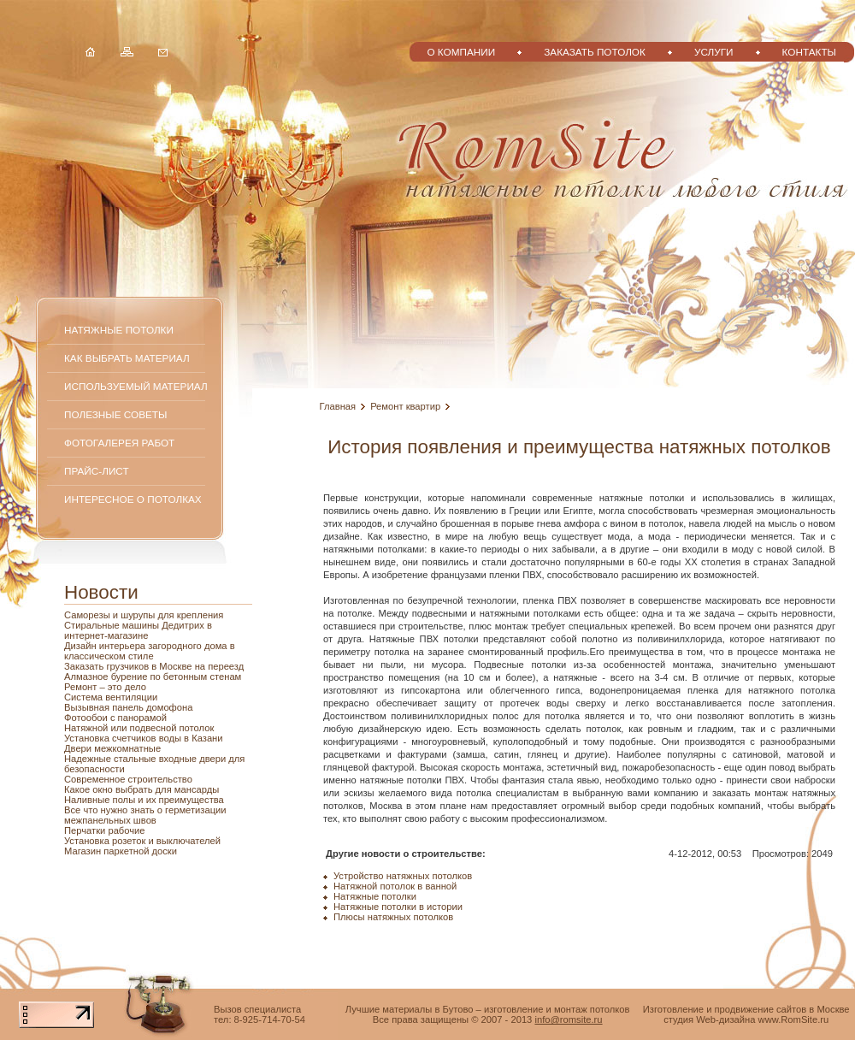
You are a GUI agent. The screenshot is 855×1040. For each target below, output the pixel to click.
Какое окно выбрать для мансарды (141, 789)
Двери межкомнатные (112, 748)
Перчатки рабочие (104, 830)
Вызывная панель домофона (128, 707)
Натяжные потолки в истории (398, 906)
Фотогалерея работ (119, 442)
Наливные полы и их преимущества (144, 800)
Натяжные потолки (119, 329)
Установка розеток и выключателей (142, 841)
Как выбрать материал (127, 357)
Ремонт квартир (405, 406)
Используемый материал (136, 386)
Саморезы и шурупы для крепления (143, 615)
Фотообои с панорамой (115, 717)
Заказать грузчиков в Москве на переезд (154, 666)
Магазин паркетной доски (120, 851)
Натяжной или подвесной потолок (139, 728)
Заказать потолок (595, 51)
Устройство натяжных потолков (402, 876)
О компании (461, 51)
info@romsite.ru (568, 1019)
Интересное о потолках (133, 499)
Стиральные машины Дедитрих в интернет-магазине (138, 630)
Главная (338, 406)
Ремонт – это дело (105, 687)
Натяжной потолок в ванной (395, 886)
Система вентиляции (110, 697)
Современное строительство (128, 779)
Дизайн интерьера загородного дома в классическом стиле (149, 651)
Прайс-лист (96, 470)
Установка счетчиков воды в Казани (143, 738)
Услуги (714, 51)
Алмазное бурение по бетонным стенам (152, 676)
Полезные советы (115, 414)
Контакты (809, 51)
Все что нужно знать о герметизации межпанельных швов (145, 815)
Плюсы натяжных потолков (393, 917)
